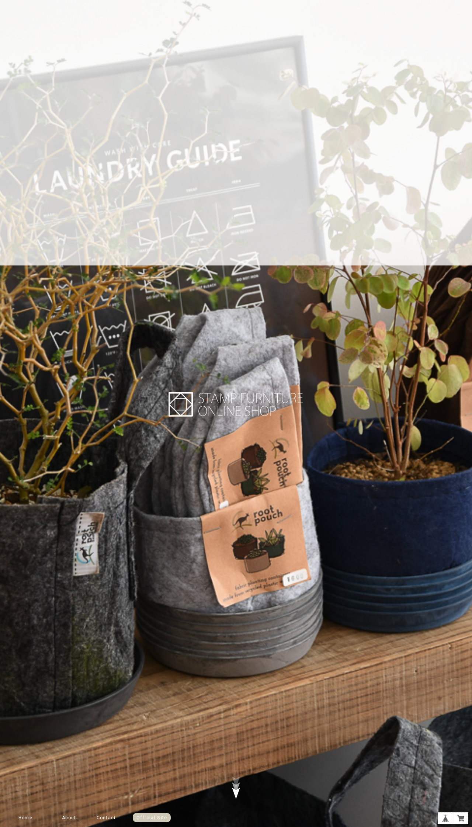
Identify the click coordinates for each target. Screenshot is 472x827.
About (69, 817)
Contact (106, 817)
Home (25, 817)
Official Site (151, 817)
